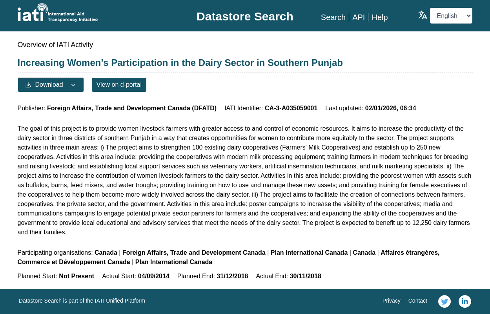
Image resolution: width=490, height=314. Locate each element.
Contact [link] (417, 301)
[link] (444, 301)
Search (333, 17)
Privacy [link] (392, 301)
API (358, 17)
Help (380, 17)
